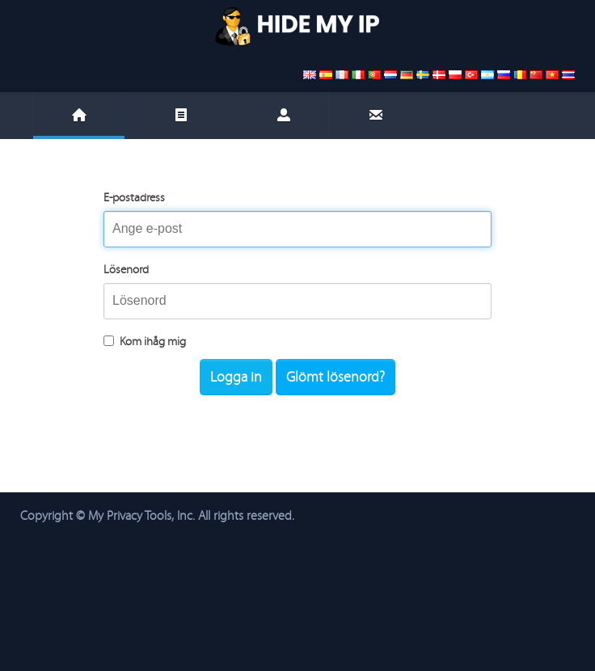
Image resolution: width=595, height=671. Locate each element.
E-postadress (134, 198)
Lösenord (126, 269)
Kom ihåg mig (144, 341)
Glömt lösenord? (335, 377)
